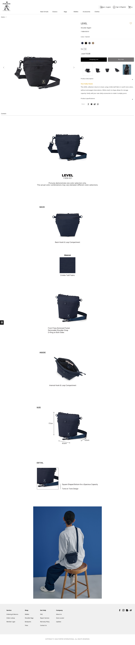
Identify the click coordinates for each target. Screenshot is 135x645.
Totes (26, 626)
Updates (58, 623)
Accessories (86, 12)
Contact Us (43, 626)
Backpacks (28, 623)
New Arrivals (44, 12)
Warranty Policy (44, 623)
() (132, 7)
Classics (54, 12)
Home (3, 18)
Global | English (106, 7)
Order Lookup (11, 619)
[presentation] (3, 68)
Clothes (97, 12)
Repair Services (44, 619)
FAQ (41, 615)
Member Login (11, 623)
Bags (65, 12)
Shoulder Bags (29, 619)
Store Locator (60, 619)
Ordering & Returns (12, 615)
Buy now (121, 60)
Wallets (76, 12)
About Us (59, 615)
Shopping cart (93, 60)
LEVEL (84, 24)
